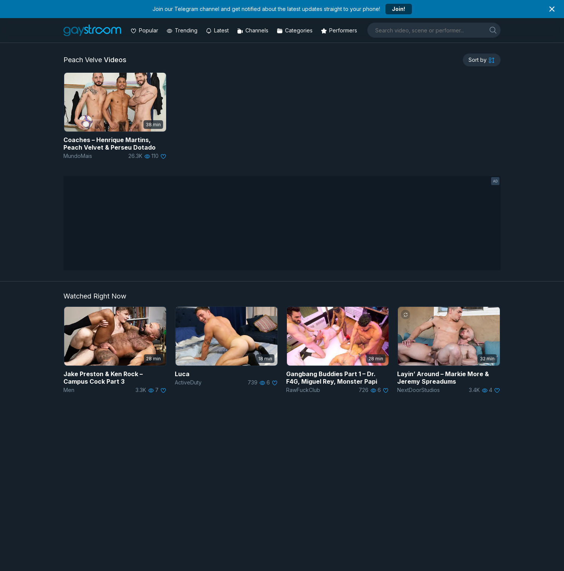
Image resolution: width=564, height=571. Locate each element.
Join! (398, 9)
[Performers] (339, 30)
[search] (493, 29)
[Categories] (295, 30)
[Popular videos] (145, 30)
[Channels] (253, 30)
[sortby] (482, 60)
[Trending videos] (182, 30)
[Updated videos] (218, 30)
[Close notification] (551, 9)
